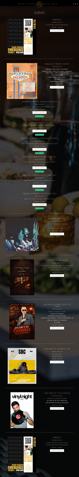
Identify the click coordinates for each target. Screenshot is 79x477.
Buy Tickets (39, 116)
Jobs (56, 3)
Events (26, 3)
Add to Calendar (57, 30)
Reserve (44, 3)
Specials (34, 3)
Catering (52, 3)
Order (30, 3)
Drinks (23, 3)
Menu (20, 3)
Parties (48, 3)
